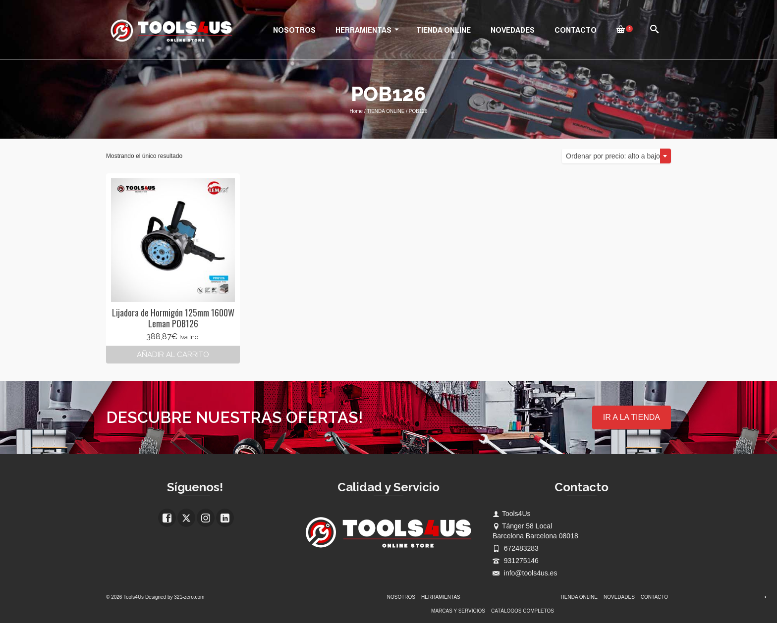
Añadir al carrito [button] (173, 354)
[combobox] (616, 156)
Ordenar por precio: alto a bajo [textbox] (613, 156)
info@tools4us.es (525, 573)
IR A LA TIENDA (631, 417)
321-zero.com (189, 597)
